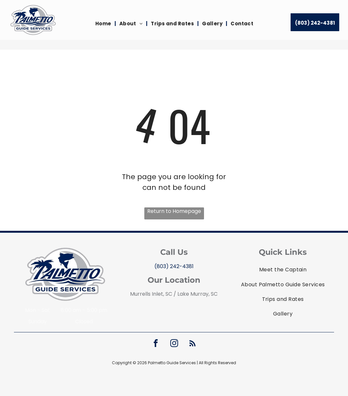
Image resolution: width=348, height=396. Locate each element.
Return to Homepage (174, 211)
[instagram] (174, 344)
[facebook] (156, 344)
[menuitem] (104, 24)
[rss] (192, 344)
